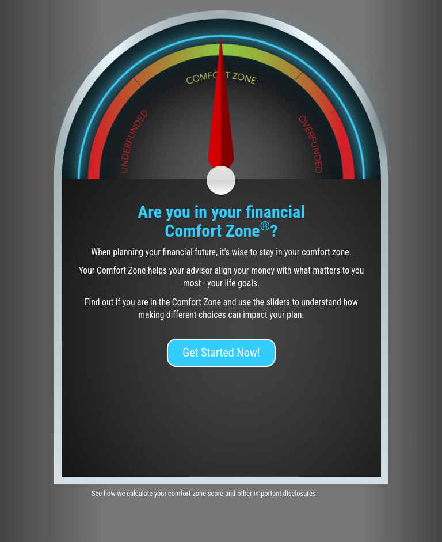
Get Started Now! (221, 352)
